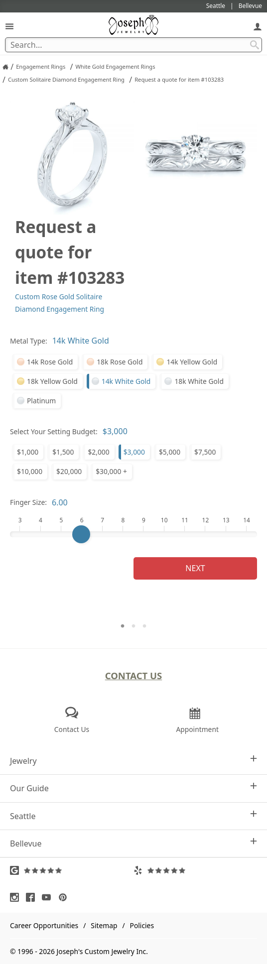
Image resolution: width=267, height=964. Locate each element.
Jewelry (133, 760)
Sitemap (104, 925)
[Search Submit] (254, 44)
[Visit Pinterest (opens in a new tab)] (65, 897)
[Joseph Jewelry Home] (5, 67)
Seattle (133, 816)
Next (195, 568)
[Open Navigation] (9, 26)
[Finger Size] (133, 534)
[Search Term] (133, 44)
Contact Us (133, 675)
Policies (142, 925)
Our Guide (133, 788)
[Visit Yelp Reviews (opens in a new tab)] (195, 870)
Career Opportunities (44, 925)
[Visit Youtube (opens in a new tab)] (49, 897)
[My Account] (257, 26)
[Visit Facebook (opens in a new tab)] (33, 897)
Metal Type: (28, 341)
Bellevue (133, 843)
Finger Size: (28, 502)
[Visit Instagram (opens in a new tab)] (17, 897)
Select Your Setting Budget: (54, 431)
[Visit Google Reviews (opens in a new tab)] (72, 870)
